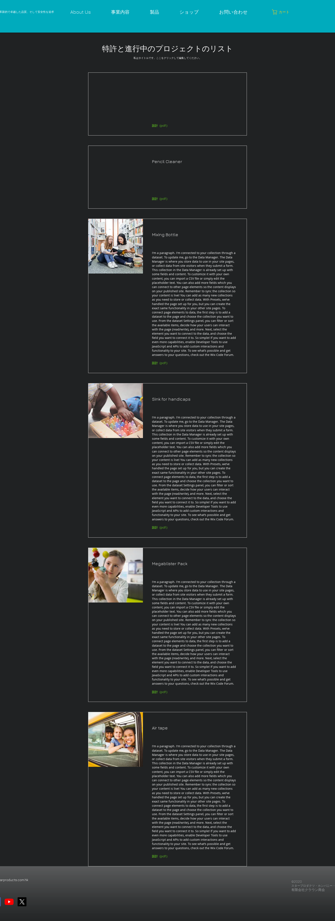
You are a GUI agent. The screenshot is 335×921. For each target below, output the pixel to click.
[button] (281, 11)
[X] (21, 901)
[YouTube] (9, 901)
